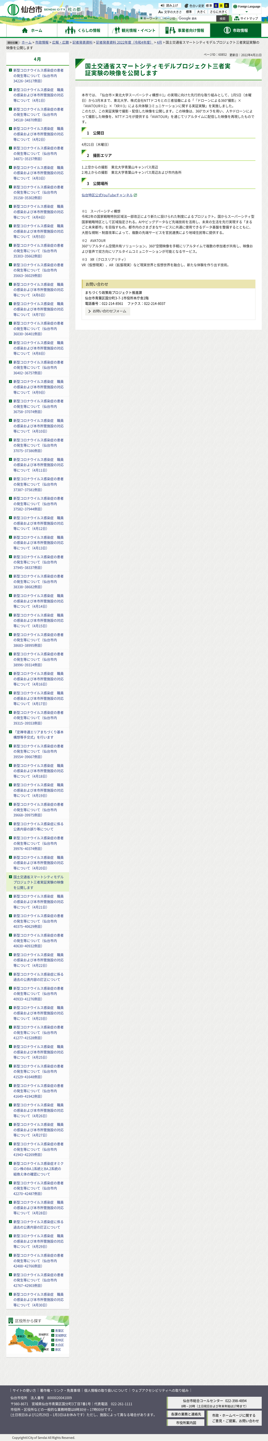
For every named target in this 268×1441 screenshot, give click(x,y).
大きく (201, 12)
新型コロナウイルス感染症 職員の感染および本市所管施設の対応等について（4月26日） (38, 1110)
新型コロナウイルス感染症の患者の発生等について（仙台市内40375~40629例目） (38, 921)
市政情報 (42, 42)
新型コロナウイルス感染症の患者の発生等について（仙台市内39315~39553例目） (38, 718)
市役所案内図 (186, 1422)
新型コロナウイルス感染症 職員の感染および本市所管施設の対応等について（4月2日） (38, 134)
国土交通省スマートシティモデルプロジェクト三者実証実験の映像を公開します (38, 882)
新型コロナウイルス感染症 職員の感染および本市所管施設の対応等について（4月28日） (38, 1207)
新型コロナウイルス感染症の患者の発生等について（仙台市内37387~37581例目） (38, 484)
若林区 (59, 1340)
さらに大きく (218, 12)
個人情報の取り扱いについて (106, 1390)
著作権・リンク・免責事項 (60, 1390)
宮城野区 (61, 1335)
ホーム (27, 42)
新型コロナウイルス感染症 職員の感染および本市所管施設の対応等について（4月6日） (38, 289)
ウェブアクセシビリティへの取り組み (160, 1390)
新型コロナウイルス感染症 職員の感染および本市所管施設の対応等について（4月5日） (38, 231)
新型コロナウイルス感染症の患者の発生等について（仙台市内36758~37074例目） (38, 406)
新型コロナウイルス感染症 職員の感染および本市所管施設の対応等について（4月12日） (38, 523)
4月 (159, 42)
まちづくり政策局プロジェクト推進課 (113, 292)
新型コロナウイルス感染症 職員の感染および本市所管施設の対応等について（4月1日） (38, 95)
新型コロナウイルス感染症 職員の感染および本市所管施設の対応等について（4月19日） (38, 790)
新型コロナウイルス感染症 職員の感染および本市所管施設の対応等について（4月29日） (38, 1241)
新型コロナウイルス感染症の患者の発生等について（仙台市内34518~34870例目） (38, 114)
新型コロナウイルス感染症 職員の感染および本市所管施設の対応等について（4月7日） (38, 309)
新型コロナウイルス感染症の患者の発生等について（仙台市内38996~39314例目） (38, 659)
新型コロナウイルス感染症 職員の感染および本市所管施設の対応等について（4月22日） (38, 960)
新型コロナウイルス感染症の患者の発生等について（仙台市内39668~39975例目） (38, 809)
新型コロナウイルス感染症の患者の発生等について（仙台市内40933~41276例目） (38, 993)
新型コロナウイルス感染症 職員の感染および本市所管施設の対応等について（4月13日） (38, 542)
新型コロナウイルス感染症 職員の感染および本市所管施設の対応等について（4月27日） (38, 1129)
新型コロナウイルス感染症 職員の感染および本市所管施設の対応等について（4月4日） (38, 211)
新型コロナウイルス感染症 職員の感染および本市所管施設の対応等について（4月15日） (38, 620)
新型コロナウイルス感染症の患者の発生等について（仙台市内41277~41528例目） (38, 1032)
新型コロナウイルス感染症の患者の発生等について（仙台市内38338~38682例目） (38, 581)
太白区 (59, 1345)
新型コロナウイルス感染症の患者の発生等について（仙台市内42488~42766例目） (38, 1260)
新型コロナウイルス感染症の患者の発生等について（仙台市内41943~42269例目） (38, 1149)
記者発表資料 (82, 42)
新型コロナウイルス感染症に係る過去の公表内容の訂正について (38, 977)
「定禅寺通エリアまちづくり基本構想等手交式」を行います (38, 734)
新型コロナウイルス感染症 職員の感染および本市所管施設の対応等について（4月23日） (38, 1013)
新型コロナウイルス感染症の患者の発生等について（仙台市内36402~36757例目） (38, 367)
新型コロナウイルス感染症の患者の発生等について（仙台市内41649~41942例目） (38, 1091)
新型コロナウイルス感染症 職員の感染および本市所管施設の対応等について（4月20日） (38, 862)
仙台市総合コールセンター (203, 1400)
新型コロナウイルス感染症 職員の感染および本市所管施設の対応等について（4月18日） (38, 771)
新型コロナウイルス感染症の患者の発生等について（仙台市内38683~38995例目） (38, 640)
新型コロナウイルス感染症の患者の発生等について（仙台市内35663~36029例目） (38, 270)
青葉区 (59, 1330)
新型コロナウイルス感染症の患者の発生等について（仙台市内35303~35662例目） (38, 250)
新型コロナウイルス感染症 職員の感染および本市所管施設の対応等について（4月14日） (38, 601)
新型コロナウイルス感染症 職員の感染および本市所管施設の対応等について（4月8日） (38, 348)
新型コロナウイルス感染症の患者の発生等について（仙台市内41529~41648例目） (38, 1071)
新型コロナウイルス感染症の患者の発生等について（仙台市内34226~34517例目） (38, 75)
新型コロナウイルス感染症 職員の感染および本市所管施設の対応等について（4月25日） (38, 1052)
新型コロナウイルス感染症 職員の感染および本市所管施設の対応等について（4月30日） (38, 1299)
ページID (167, 18)
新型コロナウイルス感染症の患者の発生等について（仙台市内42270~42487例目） (38, 1188)
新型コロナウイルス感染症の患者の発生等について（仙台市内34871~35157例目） (38, 153)
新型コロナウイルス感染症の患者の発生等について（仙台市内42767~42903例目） (38, 1280)
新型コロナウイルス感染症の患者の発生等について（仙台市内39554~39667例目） (38, 751)
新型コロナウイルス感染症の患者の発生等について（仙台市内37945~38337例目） (38, 562)
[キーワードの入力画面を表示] (141, 18)
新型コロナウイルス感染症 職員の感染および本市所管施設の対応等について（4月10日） (38, 426)
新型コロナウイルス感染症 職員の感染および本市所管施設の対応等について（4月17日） (38, 698)
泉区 (58, 1349)
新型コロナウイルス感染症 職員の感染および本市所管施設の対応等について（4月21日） (38, 901)
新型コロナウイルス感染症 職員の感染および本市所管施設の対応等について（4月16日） (38, 679)
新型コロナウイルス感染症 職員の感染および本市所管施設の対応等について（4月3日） (38, 173)
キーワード (149, 18)
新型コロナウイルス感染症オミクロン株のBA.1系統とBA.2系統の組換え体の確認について (38, 1169)
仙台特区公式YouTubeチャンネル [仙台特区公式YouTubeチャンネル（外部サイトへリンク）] (107, 194)
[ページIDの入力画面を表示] (161, 18)
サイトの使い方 (24, 1390)
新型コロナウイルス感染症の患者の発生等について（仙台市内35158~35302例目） (38, 192)
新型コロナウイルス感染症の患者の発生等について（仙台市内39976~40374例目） (38, 843)
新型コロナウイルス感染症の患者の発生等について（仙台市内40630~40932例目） (38, 940)
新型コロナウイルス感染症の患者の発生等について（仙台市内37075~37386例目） (38, 445)
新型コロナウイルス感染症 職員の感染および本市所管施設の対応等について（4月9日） (38, 387)
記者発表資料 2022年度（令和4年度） (124, 42)
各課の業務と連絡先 (186, 1413)
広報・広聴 (60, 42)
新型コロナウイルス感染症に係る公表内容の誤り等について (38, 826)
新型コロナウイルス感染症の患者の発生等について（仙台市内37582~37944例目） (38, 503)
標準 (209, 5)
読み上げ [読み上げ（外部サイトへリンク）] (172, 5)
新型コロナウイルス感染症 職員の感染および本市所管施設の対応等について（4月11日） (38, 465)
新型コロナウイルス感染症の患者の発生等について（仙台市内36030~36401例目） (38, 328)
